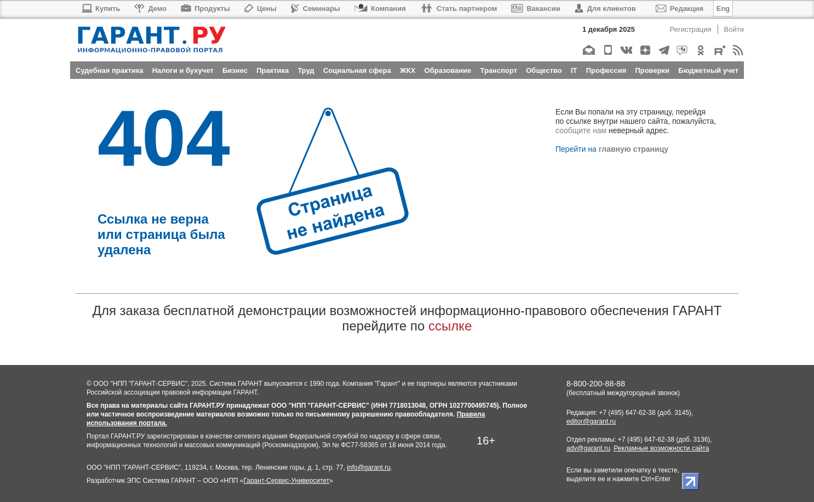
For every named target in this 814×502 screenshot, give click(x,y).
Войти (734, 29)
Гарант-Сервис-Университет (286, 480)
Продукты (205, 8)
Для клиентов (605, 8)
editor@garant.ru (591, 421)
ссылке (450, 325)
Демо (150, 8)
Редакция (679, 8)
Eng (723, 8)
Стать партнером (458, 8)
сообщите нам (580, 130)
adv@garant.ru (588, 448)
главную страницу (633, 149)
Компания (380, 8)
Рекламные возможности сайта (661, 448)
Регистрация (691, 29)
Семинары (315, 8)
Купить (100, 8)
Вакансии (535, 8)
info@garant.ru (369, 467)
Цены (260, 8)
